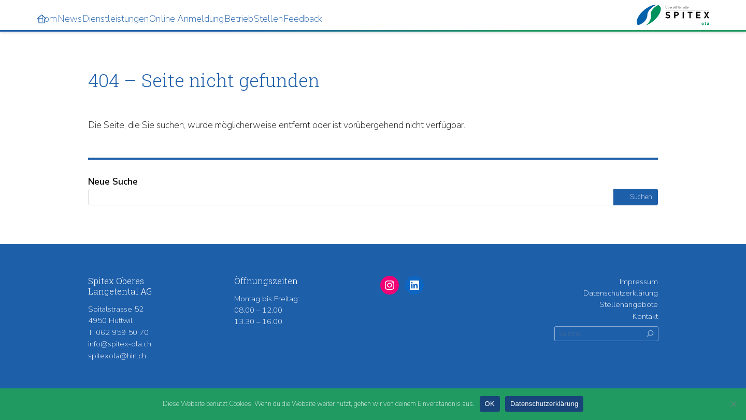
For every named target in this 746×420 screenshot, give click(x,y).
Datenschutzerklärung (620, 293)
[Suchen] (650, 333)
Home (26, 17)
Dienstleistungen (125, 17)
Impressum (639, 281)
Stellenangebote (628, 304)
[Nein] (733, 404)
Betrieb (307, 17)
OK (490, 404)
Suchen (641, 197)
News (55, 17)
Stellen (355, 17)
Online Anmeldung (228, 17)
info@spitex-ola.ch (119, 344)
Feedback (410, 17)
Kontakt (645, 316)
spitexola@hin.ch (117, 356)
